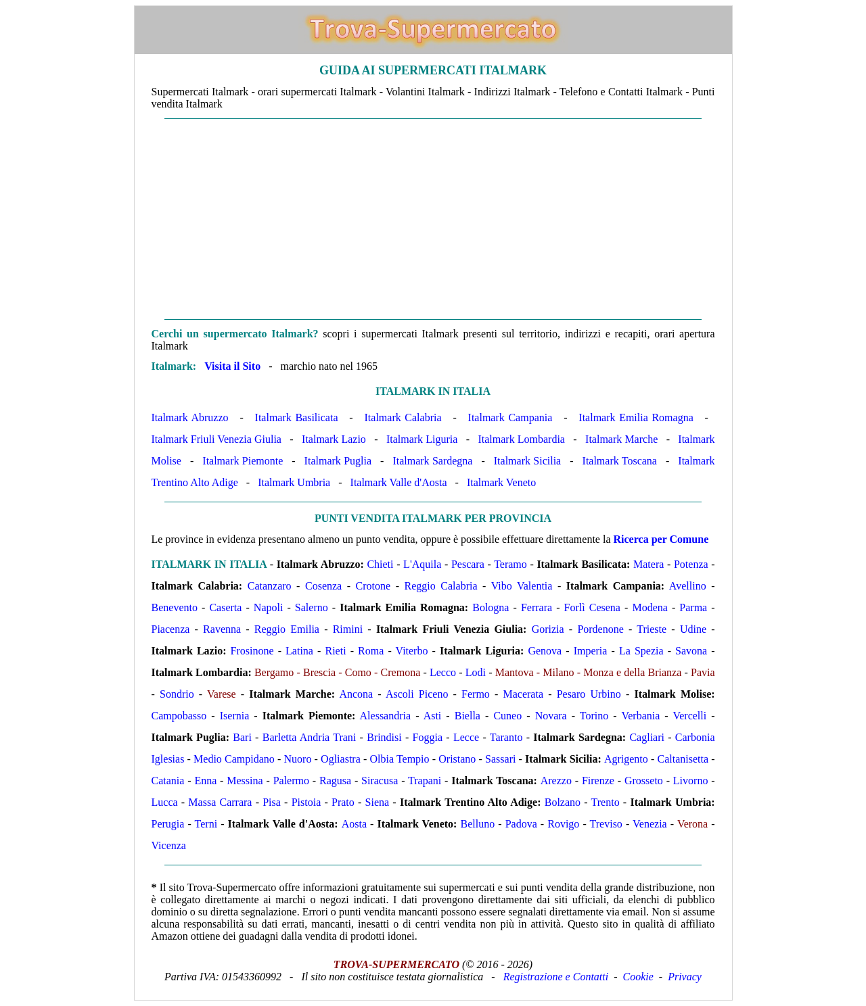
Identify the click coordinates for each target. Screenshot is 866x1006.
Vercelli (689, 715)
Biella (467, 715)
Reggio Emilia (286, 629)
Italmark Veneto (501, 482)
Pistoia (306, 802)
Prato (343, 802)
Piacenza (171, 629)
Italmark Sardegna (432, 460)
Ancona (356, 694)
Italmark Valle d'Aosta (398, 482)
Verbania (640, 715)
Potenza (691, 564)
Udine (693, 629)
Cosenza (323, 586)
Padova (521, 824)
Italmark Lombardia (521, 439)
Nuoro (298, 759)
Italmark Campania (510, 417)
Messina (245, 780)
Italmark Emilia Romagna (635, 417)
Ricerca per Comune (661, 539)
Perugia (168, 824)
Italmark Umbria (294, 482)
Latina (299, 650)
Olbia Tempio (399, 759)
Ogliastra (341, 759)
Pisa (272, 802)
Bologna (490, 607)
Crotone (373, 586)
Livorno (690, 780)
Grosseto (643, 780)
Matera (648, 564)
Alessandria (385, 715)
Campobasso (179, 715)
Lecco (443, 672)
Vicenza (169, 845)
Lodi (475, 672)
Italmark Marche (621, 439)
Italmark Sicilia (527, 460)
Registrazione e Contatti (556, 976)
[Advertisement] (433, 219)
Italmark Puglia (337, 460)
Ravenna (222, 629)
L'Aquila (422, 564)
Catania (168, 780)
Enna (205, 780)
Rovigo (563, 824)
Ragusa (335, 780)
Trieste (651, 629)
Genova (545, 650)
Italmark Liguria (421, 439)
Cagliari (646, 737)
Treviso (606, 824)
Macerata (523, 694)
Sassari (500, 759)
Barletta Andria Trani (310, 737)
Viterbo (412, 650)
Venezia (650, 824)
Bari (242, 737)
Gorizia (548, 629)
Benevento (175, 607)
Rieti (335, 650)
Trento (605, 802)
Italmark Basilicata (296, 417)
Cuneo (507, 715)
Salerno (311, 607)
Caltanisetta (683, 759)
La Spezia (641, 650)
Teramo (510, 564)
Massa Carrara (220, 802)
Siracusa (379, 780)
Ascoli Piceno (417, 694)
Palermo (291, 780)
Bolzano (562, 802)
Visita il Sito (232, 366)
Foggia (427, 737)
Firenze (598, 780)
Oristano (457, 759)
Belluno (478, 824)
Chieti (380, 564)
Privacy (685, 976)
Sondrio (177, 694)
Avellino (687, 586)
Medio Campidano (234, 759)
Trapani (424, 780)
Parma (693, 607)
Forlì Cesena (592, 607)
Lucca (165, 802)
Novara (551, 715)
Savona (691, 650)
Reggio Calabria (441, 586)
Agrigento (626, 759)
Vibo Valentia (522, 586)
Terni (206, 824)
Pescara (467, 564)
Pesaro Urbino (589, 694)
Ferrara (536, 607)
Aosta (354, 824)
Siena (377, 802)
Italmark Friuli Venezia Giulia (216, 439)
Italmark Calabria (403, 417)
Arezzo (556, 780)
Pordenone (600, 629)
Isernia (235, 715)
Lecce (466, 737)
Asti (433, 715)
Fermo (475, 694)
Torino (594, 715)
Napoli (268, 607)
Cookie (638, 976)
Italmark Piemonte (242, 460)
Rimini (348, 629)
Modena (649, 607)
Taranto (506, 737)
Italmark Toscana (620, 460)
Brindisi (384, 737)
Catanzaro (270, 586)
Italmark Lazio (334, 439)
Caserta (225, 607)
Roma (371, 650)
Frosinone (252, 650)
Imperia (591, 650)
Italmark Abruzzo (190, 417)
